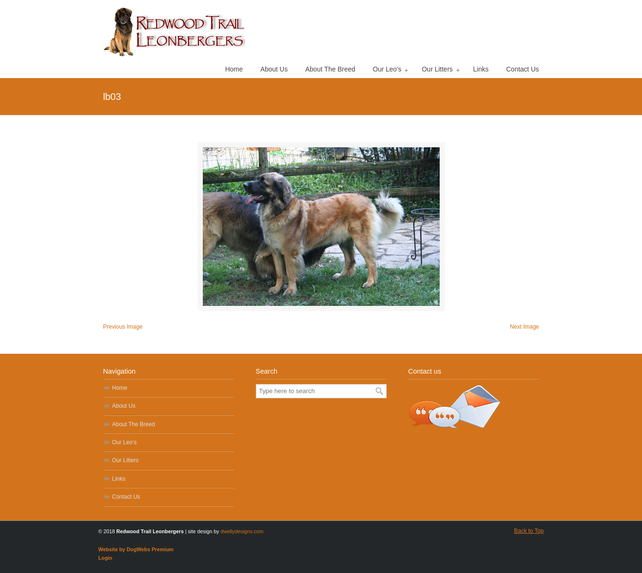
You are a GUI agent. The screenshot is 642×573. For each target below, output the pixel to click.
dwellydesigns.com (242, 531)
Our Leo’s (124, 442)
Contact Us (126, 496)
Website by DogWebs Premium (136, 549)
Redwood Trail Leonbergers (174, 31)
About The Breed (133, 424)
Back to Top (528, 531)
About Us (124, 406)
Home (119, 388)
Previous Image (123, 326)
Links (119, 478)
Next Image (524, 326)
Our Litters (125, 460)
